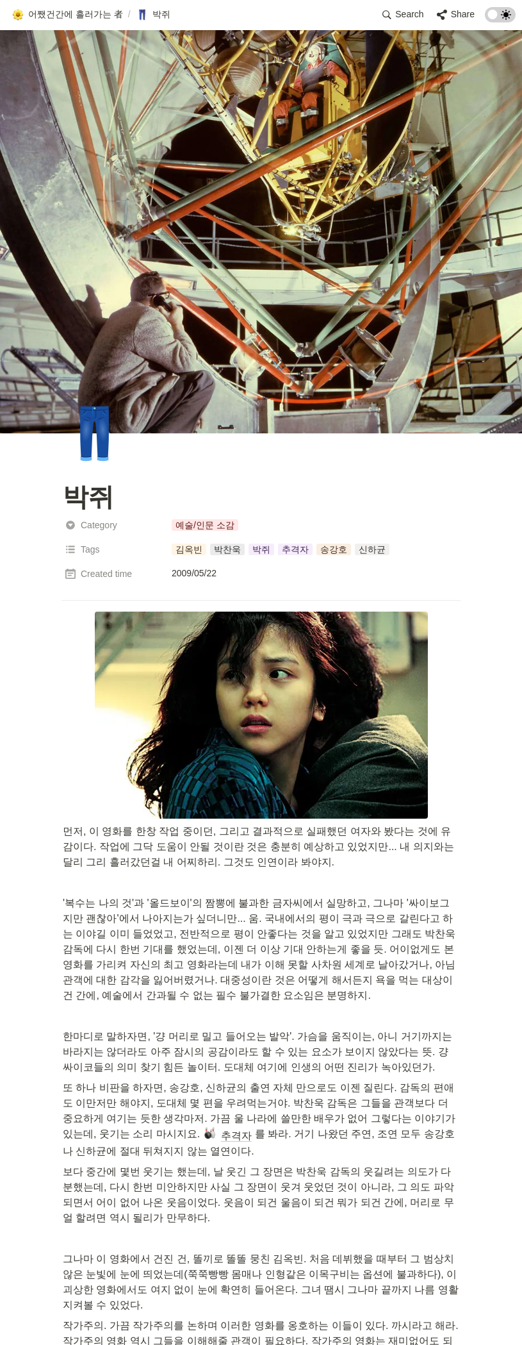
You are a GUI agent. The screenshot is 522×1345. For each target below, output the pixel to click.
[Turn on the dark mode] (500, 18)
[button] (67, 14)
